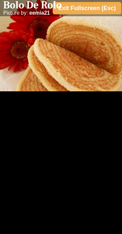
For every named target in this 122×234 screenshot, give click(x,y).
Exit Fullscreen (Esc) (87, 8)
